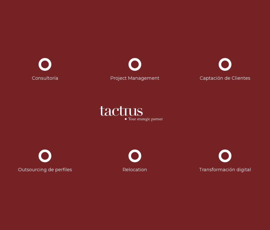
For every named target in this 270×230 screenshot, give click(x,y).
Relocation (135, 169)
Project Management (134, 78)
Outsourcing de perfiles (45, 169)
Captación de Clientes (225, 78)
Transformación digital (225, 169)
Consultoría (45, 78)
